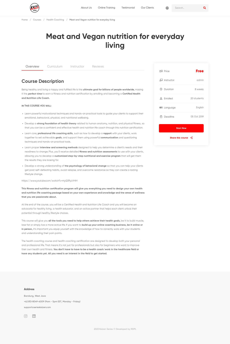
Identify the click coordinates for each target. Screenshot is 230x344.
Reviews (98, 66)
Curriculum (54, 66)
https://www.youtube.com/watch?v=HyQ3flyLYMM (49, 181)
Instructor (77, 66)
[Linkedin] (34, 316)
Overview (32, 66)
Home (25, 20)
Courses (37, 20)
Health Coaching (55, 20)
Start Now (181, 128)
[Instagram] (25, 316)
